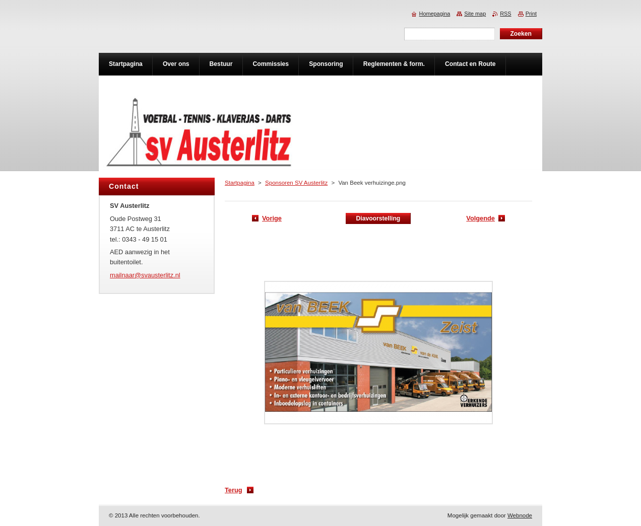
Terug (233, 490)
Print (531, 14)
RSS (505, 14)
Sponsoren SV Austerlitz (296, 183)
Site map (475, 14)
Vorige (272, 218)
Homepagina (435, 14)
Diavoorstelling (378, 218)
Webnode (519, 515)
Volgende (480, 218)
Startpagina (239, 183)
